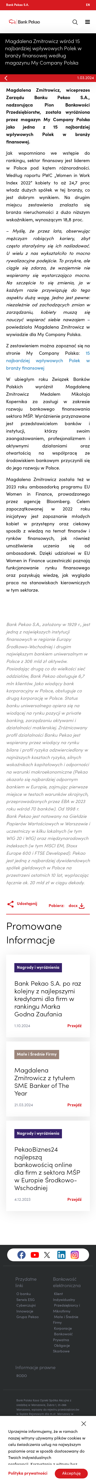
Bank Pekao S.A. (17, 5)
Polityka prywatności (27, 1474)
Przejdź (74, 1026)
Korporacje (63, 1329)
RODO (21, 1376)
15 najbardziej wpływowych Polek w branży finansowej (48, 361)
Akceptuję (71, 1474)
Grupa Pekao (27, 1317)
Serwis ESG (25, 1300)
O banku (23, 1294)
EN (88, 5)
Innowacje (24, 1312)
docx (76, 906)
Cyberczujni (26, 1306)
